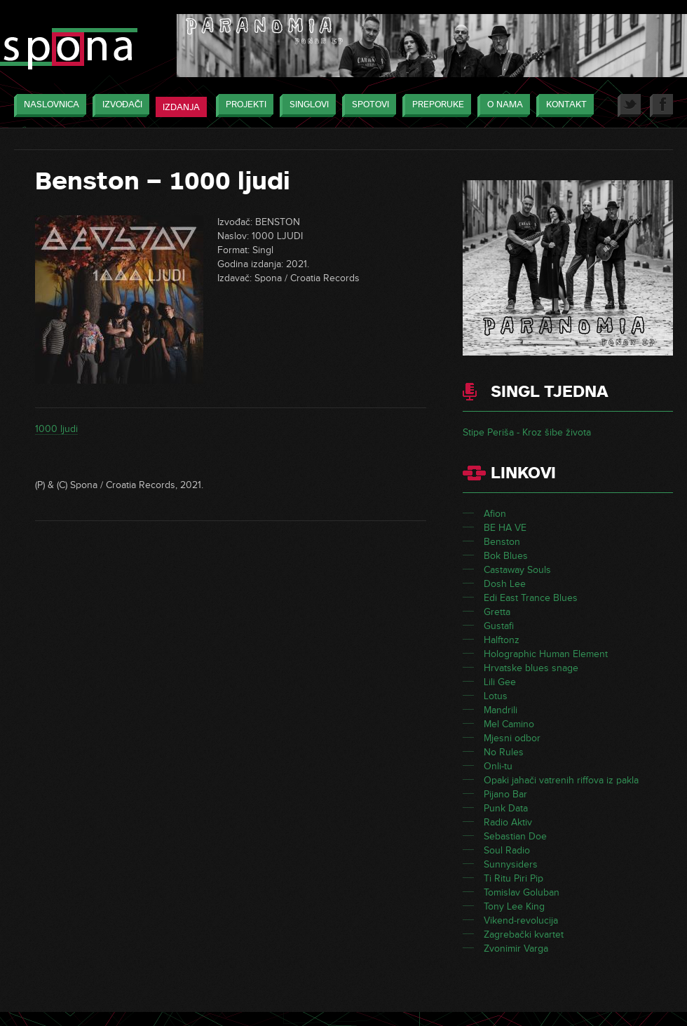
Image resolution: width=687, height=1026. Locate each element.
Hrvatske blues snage (531, 668)
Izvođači (118, 105)
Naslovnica (48, 105)
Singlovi (306, 105)
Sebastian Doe (515, 836)
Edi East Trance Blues (531, 598)
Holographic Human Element (546, 654)
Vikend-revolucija (521, 920)
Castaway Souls (517, 570)
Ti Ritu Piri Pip (513, 878)
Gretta (497, 612)
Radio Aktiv (508, 822)
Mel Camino (509, 724)
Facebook (661, 105)
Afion (495, 513)
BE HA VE (505, 527)
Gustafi (499, 626)
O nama (501, 105)
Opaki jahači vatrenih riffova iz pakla (561, 780)
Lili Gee (500, 682)
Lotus (496, 696)
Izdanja (181, 107)
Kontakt (563, 105)
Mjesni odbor (512, 738)
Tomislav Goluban (521, 892)
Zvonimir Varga (516, 948)
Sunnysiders (511, 864)
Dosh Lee (505, 584)
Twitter (629, 105)
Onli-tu (498, 766)
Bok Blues (506, 556)
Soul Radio (507, 850)
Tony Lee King (514, 906)
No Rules (504, 752)
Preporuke (434, 105)
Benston (502, 541)
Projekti (242, 105)
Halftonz (501, 640)
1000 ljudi (56, 429)
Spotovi (367, 105)
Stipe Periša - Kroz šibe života (527, 432)
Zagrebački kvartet (524, 934)
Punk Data (506, 808)
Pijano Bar (505, 794)
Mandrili (500, 710)
